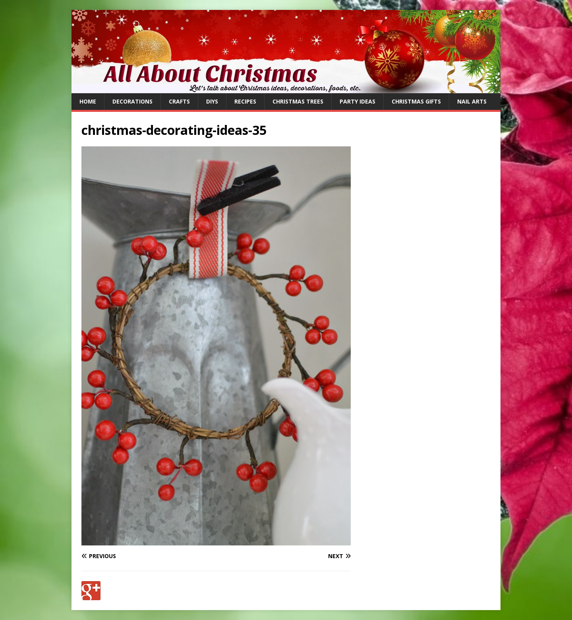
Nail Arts (472, 101)
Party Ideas (357, 101)
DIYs (212, 101)
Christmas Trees (297, 101)
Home (87, 101)
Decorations (132, 101)
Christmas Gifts (416, 101)
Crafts (179, 101)
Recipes (245, 101)
